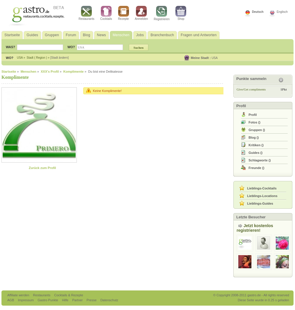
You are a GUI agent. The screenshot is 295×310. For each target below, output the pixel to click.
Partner (78, 300)
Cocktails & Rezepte (68, 295)
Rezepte (123, 13)
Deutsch (257, 11)
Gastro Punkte (48, 300)
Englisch (282, 11)
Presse (91, 300)
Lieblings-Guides (260, 203)
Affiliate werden (18, 295)
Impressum (26, 300)
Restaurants (86, 13)
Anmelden (141, 13)
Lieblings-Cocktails (262, 188)
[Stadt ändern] (59, 57)
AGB (11, 300)
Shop (180, 13)
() (254, 122)
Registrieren (162, 13)
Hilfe (65, 300)
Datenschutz (109, 300)
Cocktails (106, 13)
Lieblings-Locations (262, 196)
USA (215, 58)
